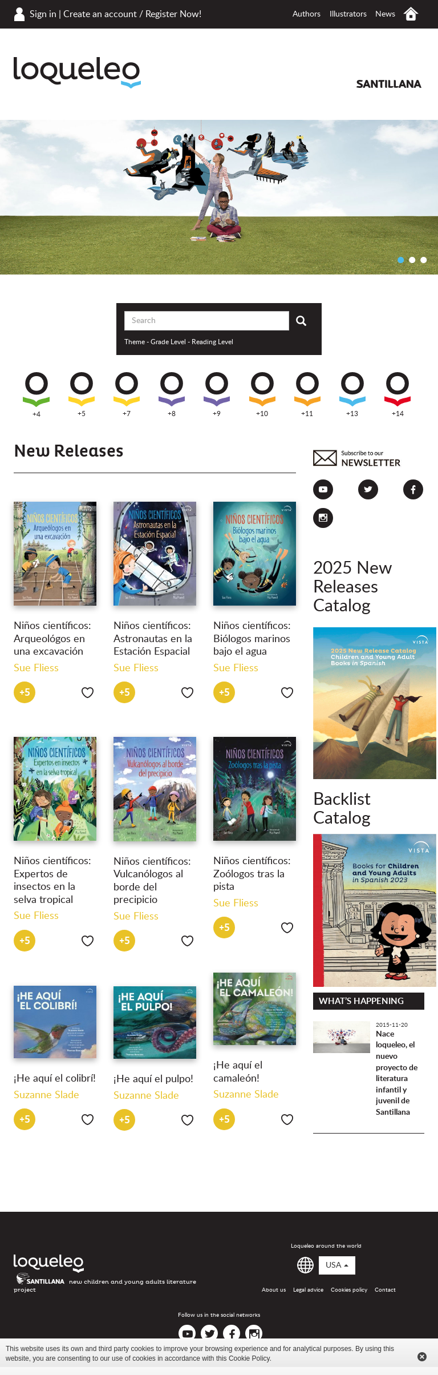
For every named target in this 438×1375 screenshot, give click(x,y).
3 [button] (423, 259)
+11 (307, 394)
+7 (126, 394)
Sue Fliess (36, 668)
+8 (172, 394)
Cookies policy (349, 1290)
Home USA (411, 14)
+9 (217, 394)
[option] (219, 197)
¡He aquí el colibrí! (55, 1079)
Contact (385, 1290)
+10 (262, 394)
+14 (397, 394)
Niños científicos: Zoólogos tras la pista (252, 874)
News (385, 14)
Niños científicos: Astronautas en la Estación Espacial (152, 639)
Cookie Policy (249, 1358)
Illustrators (348, 14)
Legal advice (308, 1290)
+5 (81, 394)
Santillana (388, 84)
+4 (36, 395)
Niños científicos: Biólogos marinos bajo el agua (252, 639)
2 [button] (412, 259)
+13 (352, 394)
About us (274, 1290)
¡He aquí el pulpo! (153, 1079)
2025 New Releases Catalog (352, 587)
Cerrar (422, 1356)
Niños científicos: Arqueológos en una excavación (52, 639)
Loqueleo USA (77, 72)
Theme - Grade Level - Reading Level (178, 341)
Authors (307, 14)
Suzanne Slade (246, 1095)
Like (88, 692)
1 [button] (401, 259)
